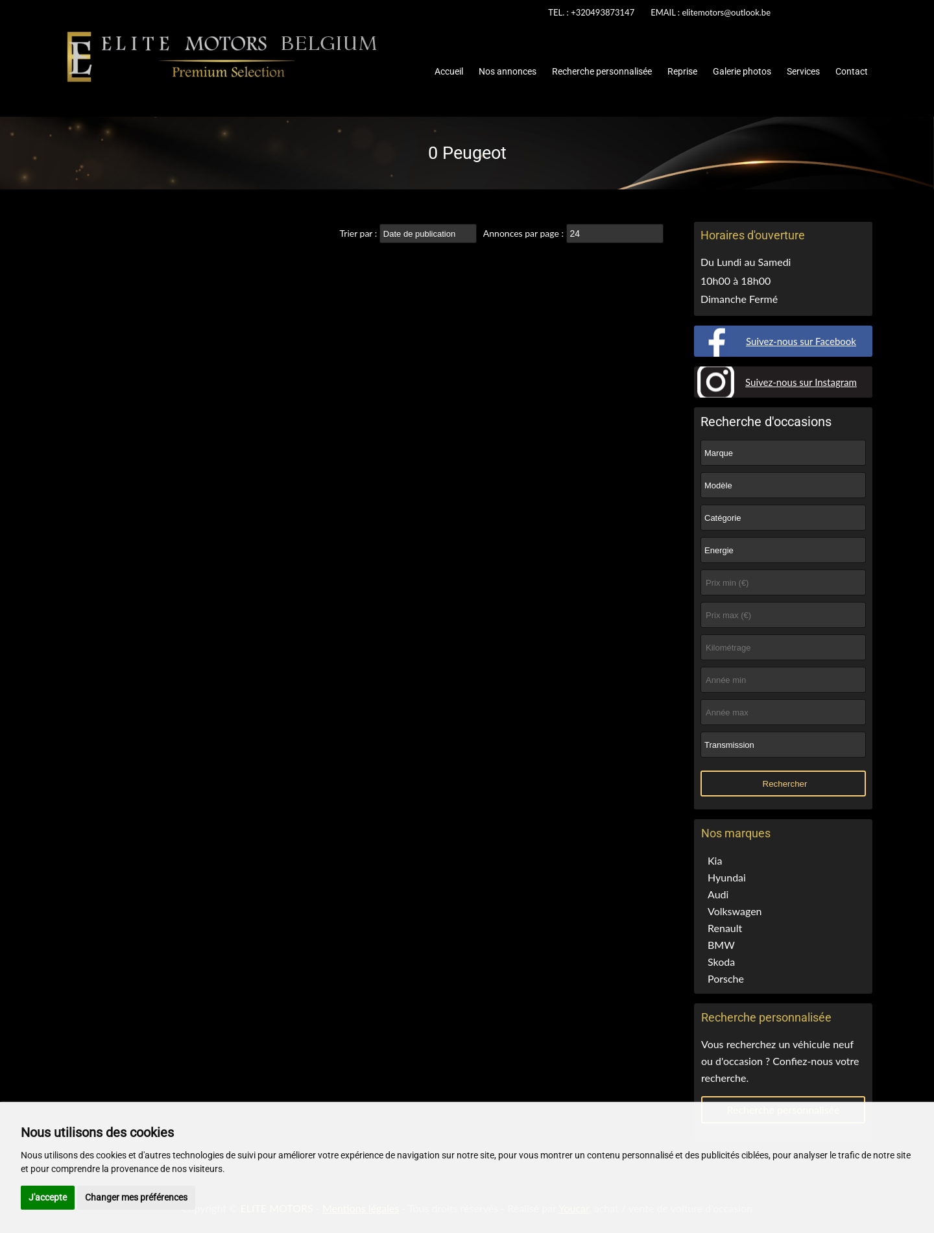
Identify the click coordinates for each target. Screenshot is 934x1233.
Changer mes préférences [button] (136, 1197)
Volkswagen (735, 911)
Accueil (449, 71)
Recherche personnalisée (602, 71)
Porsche (726, 978)
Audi (718, 894)
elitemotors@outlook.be (726, 12)
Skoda (721, 961)
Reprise (682, 71)
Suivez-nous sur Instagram (801, 382)
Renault (725, 928)
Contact (851, 71)
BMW (721, 945)
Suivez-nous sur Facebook (801, 341)
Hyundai (727, 877)
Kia (715, 860)
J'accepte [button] (48, 1197)
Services (803, 71)
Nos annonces (507, 71)
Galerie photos (742, 71)
